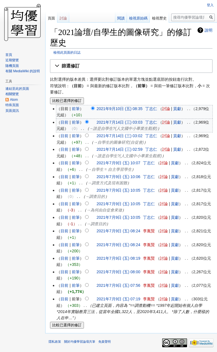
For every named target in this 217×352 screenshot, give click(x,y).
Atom (14, 100)
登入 (210, 5)
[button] (131, 66)
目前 (64, 122)
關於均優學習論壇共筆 (79, 341)
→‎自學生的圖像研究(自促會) (119, 142)
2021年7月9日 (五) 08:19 (118, 258)
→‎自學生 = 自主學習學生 (110, 169)
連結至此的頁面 (17, 89)
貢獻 (177, 108)
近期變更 (12, 60)
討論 (166, 108)
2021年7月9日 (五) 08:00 (118, 272)
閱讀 (121, 18)
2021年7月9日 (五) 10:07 (118, 163)
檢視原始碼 (138, 18)
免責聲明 (104, 341)
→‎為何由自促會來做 (104, 210)
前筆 (76, 108)
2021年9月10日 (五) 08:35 (120, 108)
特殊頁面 (12, 105)
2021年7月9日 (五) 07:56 (118, 285)
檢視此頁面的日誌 (67, 52)
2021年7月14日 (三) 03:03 (120, 122)
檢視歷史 (159, 18)
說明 (208, 30)
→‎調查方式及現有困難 (107, 183)
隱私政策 (55, 341)
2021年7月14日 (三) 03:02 (120, 136)
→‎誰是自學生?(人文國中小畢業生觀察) (123, 128)
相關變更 (12, 94)
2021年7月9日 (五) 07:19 (118, 299)
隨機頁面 (12, 66)
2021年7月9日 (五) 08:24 (118, 231)
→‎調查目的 (95, 196)
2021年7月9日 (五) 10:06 (118, 176)
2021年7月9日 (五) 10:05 (118, 190)
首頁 (8, 55)
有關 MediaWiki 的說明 (22, 71)
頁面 (51, 18)
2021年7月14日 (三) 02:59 (120, 149)
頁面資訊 (12, 111)
